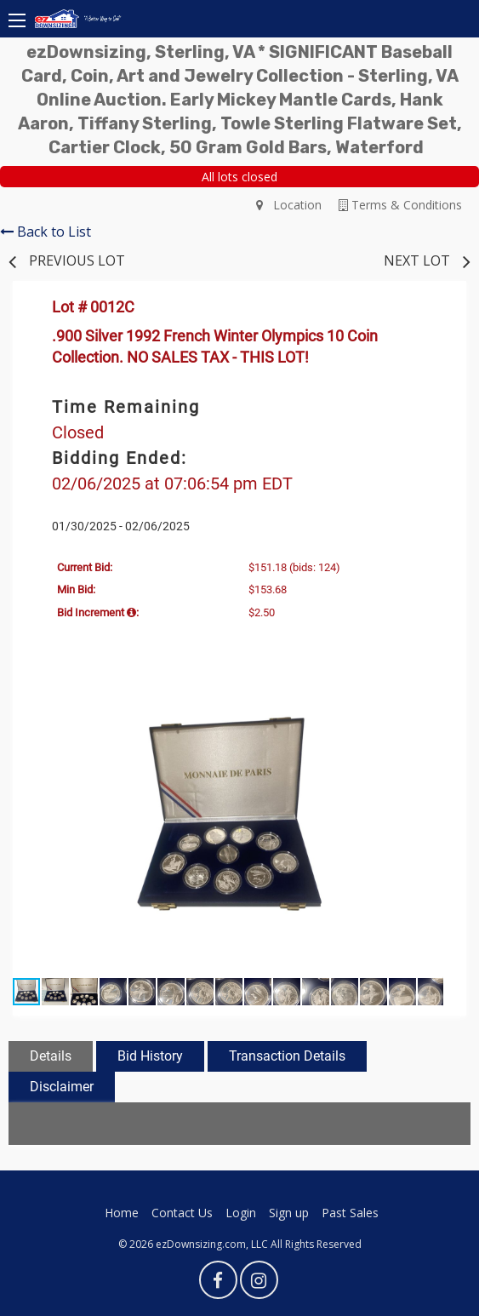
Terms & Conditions (400, 205)
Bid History (150, 1056)
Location (289, 205)
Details (50, 1056)
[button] (428, 704)
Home (122, 1212)
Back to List (45, 231)
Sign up (289, 1212)
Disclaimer (62, 1087)
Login (240, 1212)
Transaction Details (287, 1056)
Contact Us (182, 1212)
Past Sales (350, 1212)
